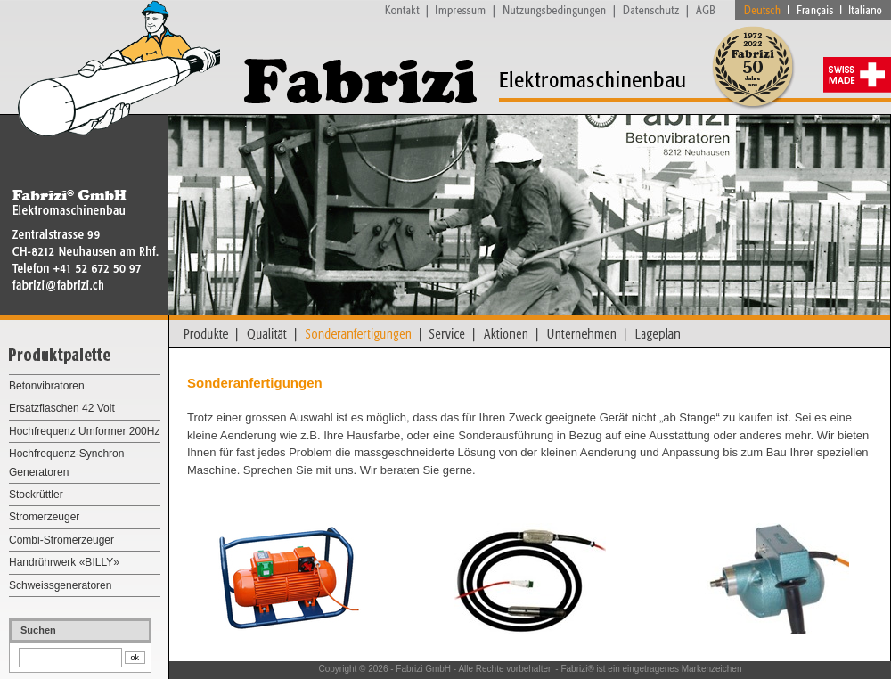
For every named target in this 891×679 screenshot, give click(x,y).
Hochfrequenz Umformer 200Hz (84, 431)
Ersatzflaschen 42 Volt (62, 408)
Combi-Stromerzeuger (61, 540)
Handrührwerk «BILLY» (64, 562)
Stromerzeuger (44, 517)
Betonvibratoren (47, 386)
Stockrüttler (36, 494)
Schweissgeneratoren (60, 585)
